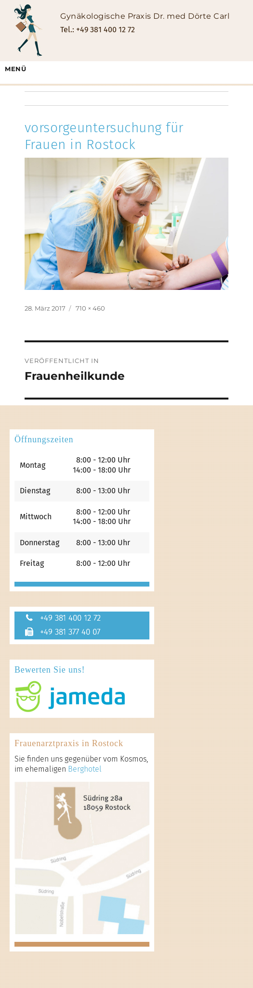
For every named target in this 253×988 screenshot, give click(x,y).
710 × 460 (90, 308)
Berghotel (85, 769)
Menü (15, 69)
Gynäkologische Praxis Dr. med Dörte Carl (144, 16)
